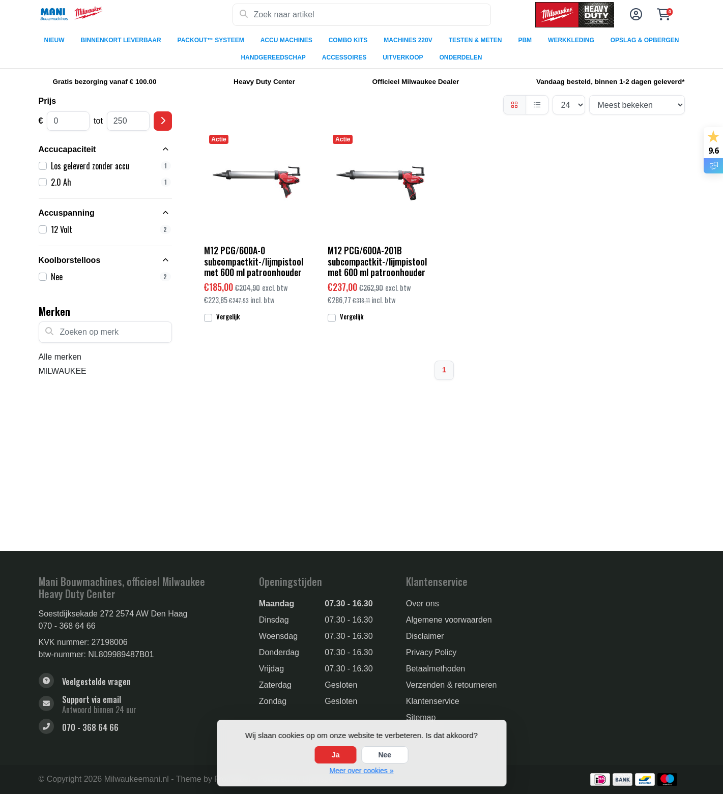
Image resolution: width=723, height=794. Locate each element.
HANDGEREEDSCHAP (273, 57)
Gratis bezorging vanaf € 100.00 (105, 81)
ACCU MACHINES (286, 40)
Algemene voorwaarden (449, 619)
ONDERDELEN (461, 57)
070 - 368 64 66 (67, 626)
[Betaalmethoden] (600, 779)
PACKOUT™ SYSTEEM (211, 40)
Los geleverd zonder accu (111, 166)
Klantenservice (432, 701)
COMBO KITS (348, 40)
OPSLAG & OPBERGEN (645, 40)
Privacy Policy (431, 652)
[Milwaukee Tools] (136, 15)
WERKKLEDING (571, 40)
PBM (525, 40)
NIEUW (54, 40)
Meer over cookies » (361, 771)
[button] (634, 14)
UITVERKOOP (403, 57)
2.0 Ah (111, 182)
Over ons (422, 603)
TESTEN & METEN (475, 40)
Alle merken (60, 356)
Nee (384, 755)
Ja (336, 755)
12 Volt (111, 229)
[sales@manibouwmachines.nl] (141, 704)
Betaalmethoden (436, 668)
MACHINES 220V (408, 40)
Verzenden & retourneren (451, 685)
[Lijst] (537, 104)
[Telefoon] (141, 728)
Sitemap (421, 717)
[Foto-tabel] (514, 104)
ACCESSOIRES (344, 57)
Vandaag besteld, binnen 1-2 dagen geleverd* (610, 81)
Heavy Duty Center (264, 81)
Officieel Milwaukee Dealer (415, 81)
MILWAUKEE (62, 371)
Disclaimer (425, 636)
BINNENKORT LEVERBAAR (121, 40)
